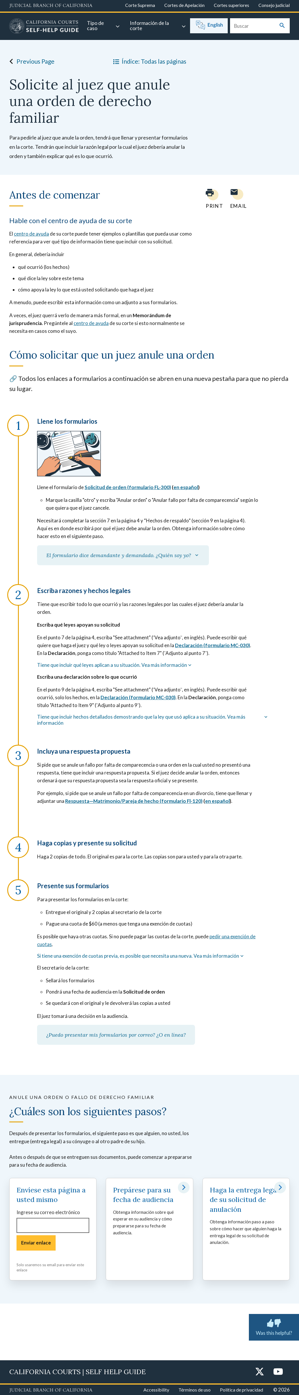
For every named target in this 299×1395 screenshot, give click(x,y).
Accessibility (156, 1389)
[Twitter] (259, 1372)
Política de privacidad (241, 1389)
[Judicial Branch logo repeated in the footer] (50, 1390)
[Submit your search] (282, 26)
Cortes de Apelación (184, 5)
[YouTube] (278, 1372)
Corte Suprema (140, 5)
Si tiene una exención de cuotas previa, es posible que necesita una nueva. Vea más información (141, 956)
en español (186, 487)
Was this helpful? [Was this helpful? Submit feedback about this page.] (274, 1326)
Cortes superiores (231, 5)
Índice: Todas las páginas (148, 61)
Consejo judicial (274, 5)
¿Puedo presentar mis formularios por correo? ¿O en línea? (116, 1034)
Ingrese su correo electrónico (48, 1212)
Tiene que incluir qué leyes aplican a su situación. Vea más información (115, 665)
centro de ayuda (31, 234)
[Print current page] (211, 199)
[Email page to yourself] (237, 199)
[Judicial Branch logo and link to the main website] (50, 5)
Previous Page (30, 61)
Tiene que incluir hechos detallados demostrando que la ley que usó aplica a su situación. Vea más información (153, 720)
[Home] (44, 27)
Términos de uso (194, 1389)
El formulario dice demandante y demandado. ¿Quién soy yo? (123, 555)
